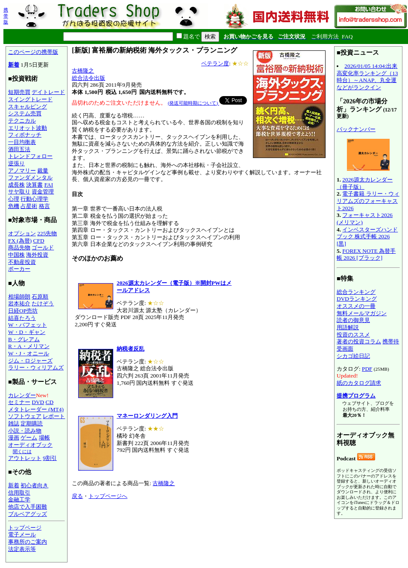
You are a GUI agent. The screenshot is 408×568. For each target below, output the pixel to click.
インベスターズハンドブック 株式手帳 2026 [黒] (367, 236)
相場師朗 (19, 296)
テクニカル (22, 120)
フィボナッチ (24, 135)
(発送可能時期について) (193, 102)
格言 (44, 206)
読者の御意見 (353, 320)
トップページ (24, 527)
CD (50, 402)
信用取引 (19, 492)
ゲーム (29, 437)
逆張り (16, 163)
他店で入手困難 (27, 507)
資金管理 (43, 191)
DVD (38, 402)
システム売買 (24, 113)
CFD (38, 240)
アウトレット (24, 458)
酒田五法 (19, 149)
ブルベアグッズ (27, 514)
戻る (77, 496)
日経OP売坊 (23, 310)
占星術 (29, 206)
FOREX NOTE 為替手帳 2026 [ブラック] (366, 254)
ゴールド (43, 247)
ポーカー (19, 269)
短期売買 (19, 92)
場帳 (44, 437)
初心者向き (34, 485)
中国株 (16, 255)
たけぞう (43, 303)
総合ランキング (356, 292)
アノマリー (22, 170)
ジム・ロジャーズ (30, 360)
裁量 (42, 170)
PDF (367, 369)
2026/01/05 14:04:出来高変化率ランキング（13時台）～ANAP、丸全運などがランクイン (367, 77)
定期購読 (32, 423)
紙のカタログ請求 (359, 383)
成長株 (16, 185)
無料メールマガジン (362, 313)
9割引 (50, 458)
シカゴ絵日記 (353, 356)
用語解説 (348, 327)
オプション (22, 233)
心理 (13, 199)
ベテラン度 (215, 63)
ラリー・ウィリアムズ (36, 367)
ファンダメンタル (30, 177)
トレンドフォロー (30, 156)
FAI (48, 185)
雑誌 (13, 423)
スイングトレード (30, 99)
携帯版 (5, 15)
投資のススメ (353, 334)
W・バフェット (27, 325)
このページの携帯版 (33, 52)
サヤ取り (19, 191)
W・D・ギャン (26, 332)
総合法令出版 (88, 78)
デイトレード (48, 92)
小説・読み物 (24, 430)
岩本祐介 (19, 303)
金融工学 (19, 499)
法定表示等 (22, 549)
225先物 (47, 233)
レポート (54, 416)
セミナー (19, 402)
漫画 (13, 437)
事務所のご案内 (27, 542)
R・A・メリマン (29, 346)
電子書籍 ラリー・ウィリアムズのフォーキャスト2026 (368, 200)
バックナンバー (356, 129)
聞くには (22, 451)
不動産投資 (22, 262)
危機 (13, 206)
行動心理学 (34, 199)
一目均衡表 (22, 142)
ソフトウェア (24, 416)
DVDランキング (357, 299)
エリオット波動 (27, 128)
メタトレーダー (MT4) (36, 409)
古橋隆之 (83, 70)
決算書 (34, 185)
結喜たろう (22, 318)
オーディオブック (30, 445)
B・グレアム (24, 339)
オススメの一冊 (356, 306)
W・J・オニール (28, 353)
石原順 (40, 296)
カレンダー (22, 395)
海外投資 (37, 255)
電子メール (22, 534)
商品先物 (19, 247)
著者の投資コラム (359, 341)
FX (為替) (20, 240)
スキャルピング (27, 106)
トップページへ (107, 496)
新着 (13, 64)
